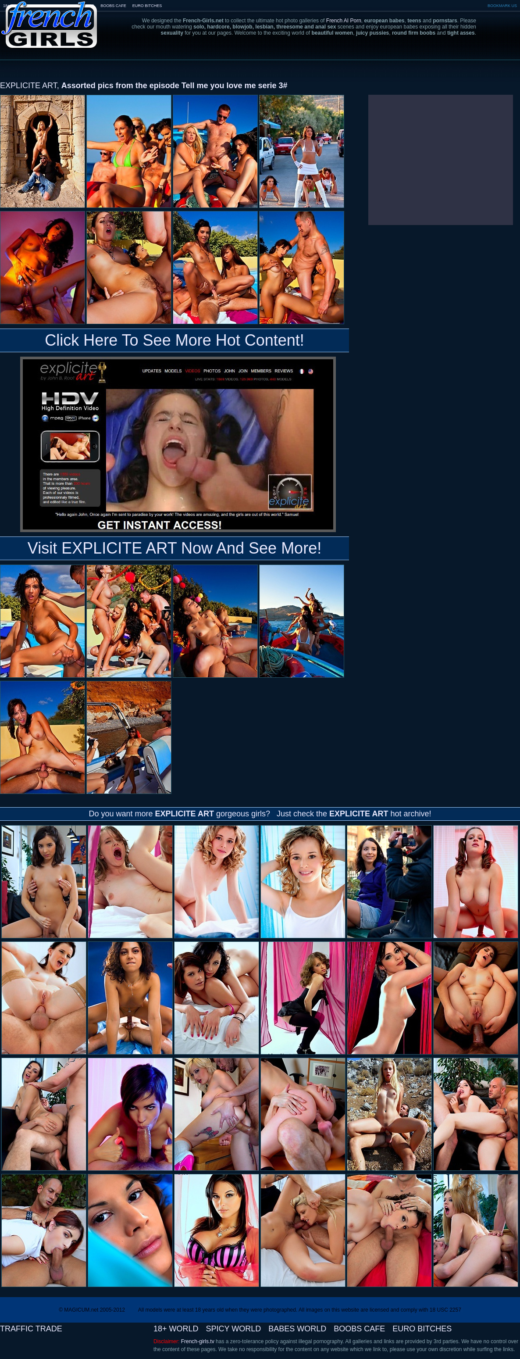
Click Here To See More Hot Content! (174, 340)
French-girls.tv (197, 1341)
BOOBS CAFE (113, 6)
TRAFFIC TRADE (31, 1328)
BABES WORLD (297, 1328)
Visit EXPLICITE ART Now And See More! (174, 548)
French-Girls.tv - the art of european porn (49, 18)
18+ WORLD (176, 1328)
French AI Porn (343, 21)
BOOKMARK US (502, 6)
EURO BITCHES (147, 6)
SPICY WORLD (233, 1328)
